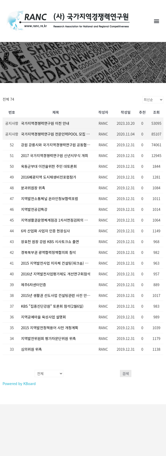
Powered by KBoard (19, 383)
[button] (156, 21)
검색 (125, 373)
